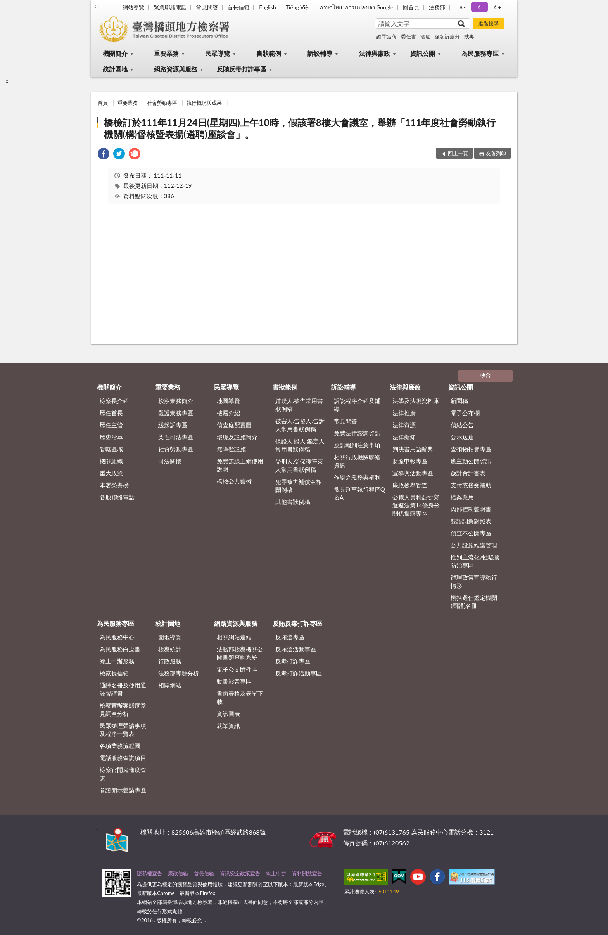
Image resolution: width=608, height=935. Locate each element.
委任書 (408, 36)
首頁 (103, 103)
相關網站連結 (234, 637)
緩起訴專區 (172, 424)
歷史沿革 (111, 436)
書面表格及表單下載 (240, 697)
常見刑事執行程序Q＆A (359, 493)
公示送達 (462, 436)
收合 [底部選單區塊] (485, 375)
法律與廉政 (374, 53)
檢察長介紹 (114, 400)
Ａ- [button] (462, 7)
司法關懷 (169, 460)
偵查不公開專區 (471, 533)
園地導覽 (169, 637)
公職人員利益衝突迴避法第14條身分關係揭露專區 (416, 505)
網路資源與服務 (175, 69)
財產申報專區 (409, 460)
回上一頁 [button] (458, 153)
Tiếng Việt (298, 7)
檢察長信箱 (114, 673)
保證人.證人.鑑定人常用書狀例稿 (300, 445)
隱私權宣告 (149, 873)
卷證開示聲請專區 (123, 789)
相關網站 (169, 685)
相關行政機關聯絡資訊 (357, 461)
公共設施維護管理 (474, 545)
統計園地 (115, 69)
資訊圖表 (228, 713)
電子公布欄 (465, 412)
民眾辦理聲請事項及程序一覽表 (123, 729)
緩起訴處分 (447, 36)
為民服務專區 (480, 53)
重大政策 (111, 472)
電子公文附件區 (237, 669)
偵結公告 (462, 424)
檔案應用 (462, 496)
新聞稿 (459, 400)
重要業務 (166, 53)
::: (97, 6)
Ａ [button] (479, 7)
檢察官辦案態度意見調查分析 (123, 709)
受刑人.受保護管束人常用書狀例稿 (299, 465)
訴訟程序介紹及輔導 (357, 404)
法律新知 (404, 436)
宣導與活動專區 (412, 472)
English (267, 7)
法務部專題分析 (178, 673)
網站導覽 (133, 7)
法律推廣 (404, 412)
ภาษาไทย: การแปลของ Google (356, 7)
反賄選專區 (289, 637)
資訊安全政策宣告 (240, 873)
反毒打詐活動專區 (298, 673)
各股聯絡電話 (117, 496)
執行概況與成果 (204, 103)
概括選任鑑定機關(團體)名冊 (474, 601)
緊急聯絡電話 (170, 7)
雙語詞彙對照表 (471, 521)
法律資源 (404, 424)
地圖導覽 (228, 400)
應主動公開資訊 (471, 460)
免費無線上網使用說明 (240, 465)
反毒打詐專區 (292, 661)
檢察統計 (169, 649)
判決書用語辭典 (412, 448)
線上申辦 (276, 873)
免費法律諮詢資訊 (357, 432)
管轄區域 (111, 448)
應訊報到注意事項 (357, 445)
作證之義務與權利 (357, 477)
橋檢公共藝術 (234, 481)
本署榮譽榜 (114, 484)
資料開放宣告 (307, 873)
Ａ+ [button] (496, 7)
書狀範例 (268, 53)
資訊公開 (422, 53)
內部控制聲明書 (471, 509)
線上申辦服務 (117, 661)
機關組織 (111, 460)
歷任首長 (111, 412)
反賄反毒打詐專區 (241, 69)
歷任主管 (111, 424)
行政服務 (169, 661)
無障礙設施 (231, 448)
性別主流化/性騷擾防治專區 (475, 561)
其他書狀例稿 (292, 501)
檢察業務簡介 (175, 400)
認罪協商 (386, 36)
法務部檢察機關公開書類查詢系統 (240, 653)
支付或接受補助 (471, 484)
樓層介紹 (228, 412)
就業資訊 (228, 725)
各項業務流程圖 (120, 745)
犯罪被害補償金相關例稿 (298, 485)
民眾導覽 (217, 53)
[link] (103, 154)
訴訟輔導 (319, 53)
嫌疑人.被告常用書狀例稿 (299, 404)
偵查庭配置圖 (234, 424)
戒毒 (469, 36)
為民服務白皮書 (120, 649)
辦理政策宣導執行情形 (474, 581)
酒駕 (425, 36)
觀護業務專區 (175, 412)
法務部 (437, 7)
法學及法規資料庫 (415, 400)
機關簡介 (115, 53)
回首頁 (411, 7)
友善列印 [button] (496, 153)
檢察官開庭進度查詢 (123, 773)
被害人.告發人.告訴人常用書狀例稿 (300, 425)
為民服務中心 (117, 637)
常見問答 (207, 7)
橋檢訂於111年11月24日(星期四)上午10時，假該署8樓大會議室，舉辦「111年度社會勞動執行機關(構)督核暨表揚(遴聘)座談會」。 (300, 128)
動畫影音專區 (234, 681)
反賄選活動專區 (295, 649)
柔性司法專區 (175, 436)
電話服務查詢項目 (123, 757)
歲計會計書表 (468, 472)
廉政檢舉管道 (409, 484)
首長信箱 (238, 7)
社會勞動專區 (162, 103)
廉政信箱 (178, 873)
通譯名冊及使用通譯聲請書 (123, 689)
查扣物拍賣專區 (471, 448)
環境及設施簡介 (237, 436)
